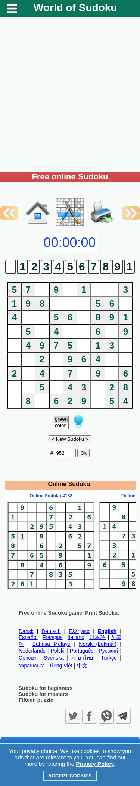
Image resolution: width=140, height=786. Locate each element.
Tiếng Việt (61, 666)
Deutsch (50, 631)
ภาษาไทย (82, 658)
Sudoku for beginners (46, 688)
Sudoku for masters (43, 694)
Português (82, 651)
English (107, 631)
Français (53, 637)
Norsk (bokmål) (97, 644)
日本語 (97, 637)
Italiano (76, 637)
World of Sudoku (75, 7)
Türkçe (109, 658)
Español (28, 637)
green (61, 419)
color (61, 426)
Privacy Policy (95, 764)
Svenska (54, 658)
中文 (82, 666)
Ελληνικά (79, 631)
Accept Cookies (70, 776)
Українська (32, 666)
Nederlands (32, 651)
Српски (27, 658)
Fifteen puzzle (36, 700)
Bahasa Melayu (51, 644)
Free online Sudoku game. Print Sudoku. (69, 613)
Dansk (26, 631)
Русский (108, 651)
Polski (57, 651)
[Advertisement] (70, 94)
